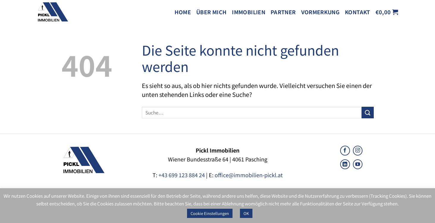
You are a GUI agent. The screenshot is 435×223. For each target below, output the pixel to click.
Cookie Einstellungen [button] (210, 213)
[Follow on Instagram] (358, 151)
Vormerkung (320, 12)
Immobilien (248, 12)
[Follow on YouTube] (358, 164)
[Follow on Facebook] (345, 151)
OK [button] (246, 213)
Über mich (211, 12)
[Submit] (367, 112)
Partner (283, 12)
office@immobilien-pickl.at (249, 175)
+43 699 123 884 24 (181, 175)
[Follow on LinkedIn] (345, 164)
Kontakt (357, 12)
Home (183, 12)
